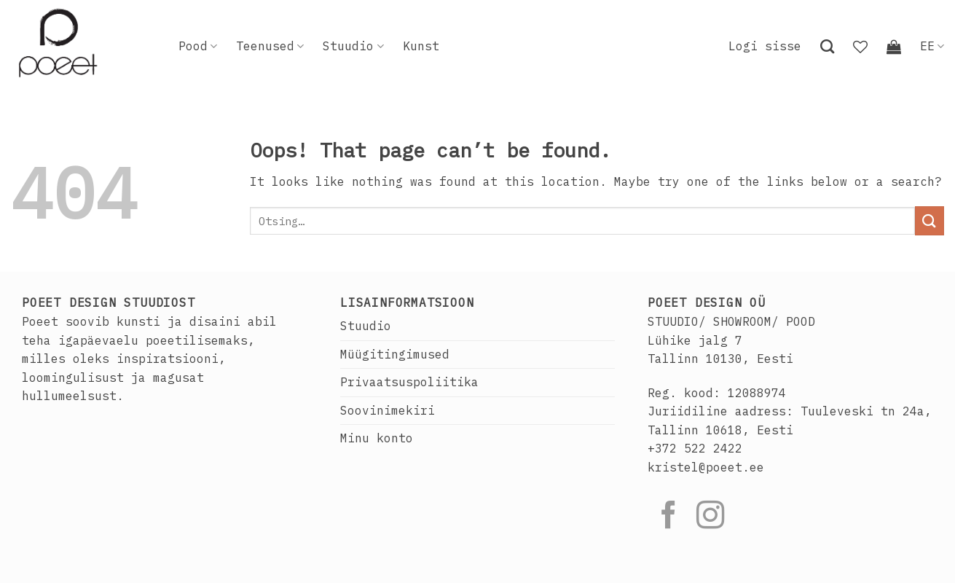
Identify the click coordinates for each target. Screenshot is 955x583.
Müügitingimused (394, 354)
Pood (197, 46)
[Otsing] (827, 46)
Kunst (421, 46)
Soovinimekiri (387, 410)
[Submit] (929, 220)
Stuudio (353, 46)
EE (932, 46)
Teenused (270, 46)
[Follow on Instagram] (710, 517)
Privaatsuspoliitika (409, 382)
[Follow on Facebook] (669, 517)
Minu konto (376, 438)
